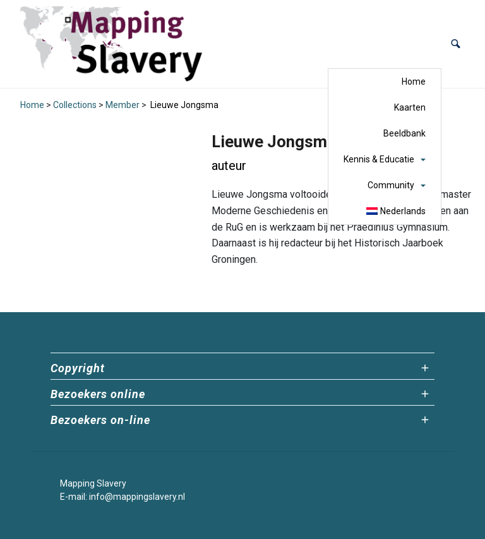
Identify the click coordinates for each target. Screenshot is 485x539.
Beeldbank (404, 133)
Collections (75, 105)
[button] (455, 44)
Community (391, 185)
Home (414, 81)
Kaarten (410, 107)
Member (122, 105)
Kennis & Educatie (379, 159)
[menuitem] (396, 211)
